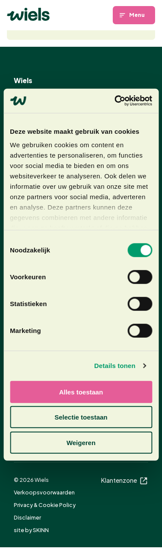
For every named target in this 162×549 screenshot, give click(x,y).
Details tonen (114, 365)
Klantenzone (124, 480)
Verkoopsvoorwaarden (44, 491)
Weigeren (81, 442)
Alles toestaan (81, 391)
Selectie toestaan (81, 417)
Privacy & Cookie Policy (45, 504)
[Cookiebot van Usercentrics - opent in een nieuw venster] (115, 101)
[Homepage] (28, 14)
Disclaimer (27, 517)
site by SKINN (31, 529)
